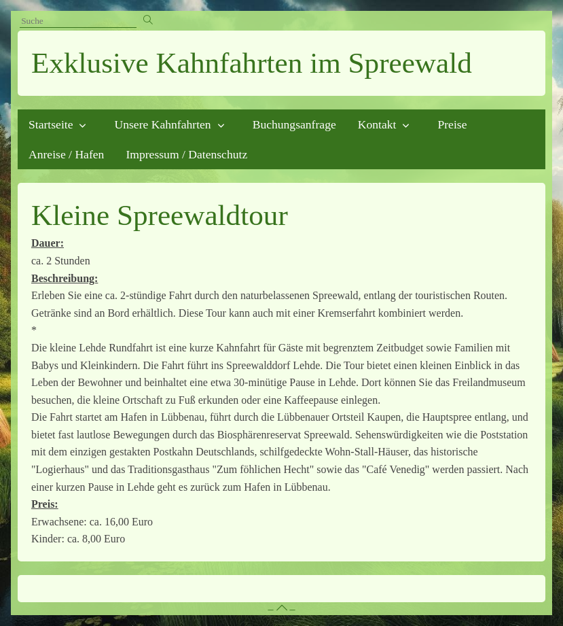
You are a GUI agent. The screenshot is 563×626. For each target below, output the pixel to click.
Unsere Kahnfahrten (162, 124)
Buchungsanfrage (294, 124)
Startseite (51, 124)
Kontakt (377, 124)
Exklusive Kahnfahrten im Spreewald (251, 63)
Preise (452, 124)
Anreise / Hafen (66, 154)
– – (281, 608)
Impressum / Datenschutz (186, 154)
